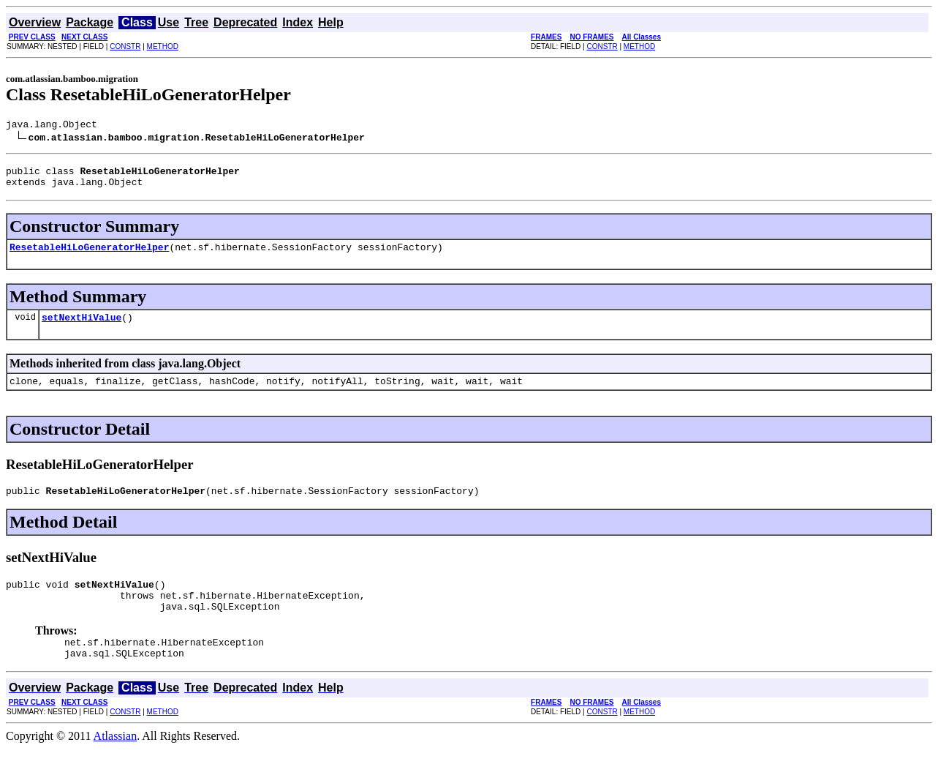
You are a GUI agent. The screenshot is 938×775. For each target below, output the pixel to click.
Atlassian (115, 762)
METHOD (162, 46)
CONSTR (125, 46)
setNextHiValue (81, 327)
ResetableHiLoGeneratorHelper (89, 255)
